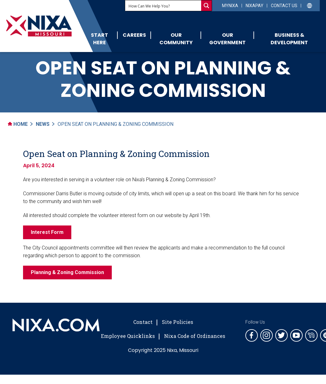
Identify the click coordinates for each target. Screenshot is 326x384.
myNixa (230, 5)
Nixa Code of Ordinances (194, 336)
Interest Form (47, 232)
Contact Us (284, 5)
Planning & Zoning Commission (67, 272)
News (43, 124)
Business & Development (289, 38)
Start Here (99, 38)
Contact (143, 322)
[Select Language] (310, 5)
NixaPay (254, 5)
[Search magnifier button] (206, 5)
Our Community (176, 38)
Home (18, 124)
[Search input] (163, 5)
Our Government (227, 38)
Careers (134, 35)
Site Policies (177, 322)
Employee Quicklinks (128, 336)
